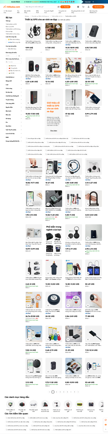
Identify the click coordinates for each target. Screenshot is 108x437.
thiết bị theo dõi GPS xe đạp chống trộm (88, 146)
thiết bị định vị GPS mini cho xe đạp (77, 154)
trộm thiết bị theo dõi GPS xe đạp (54, 154)
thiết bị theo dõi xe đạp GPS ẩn (88, 422)
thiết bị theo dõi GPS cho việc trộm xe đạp (17, 422)
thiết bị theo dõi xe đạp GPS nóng (56, 142)
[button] (58, 7)
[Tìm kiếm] (65, 6)
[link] (105, 420)
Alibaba (27, 16)
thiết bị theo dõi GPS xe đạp (34, 154)
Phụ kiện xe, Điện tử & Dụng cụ (40, 16)
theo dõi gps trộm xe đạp (33, 138)
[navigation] (14, 204)
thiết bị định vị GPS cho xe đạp (54, 150)
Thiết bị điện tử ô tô (57, 16)
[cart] (83, 7)
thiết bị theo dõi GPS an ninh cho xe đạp (17, 426)
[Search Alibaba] (41, 7)
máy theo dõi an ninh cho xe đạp (86, 426)
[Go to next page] (78, 392)
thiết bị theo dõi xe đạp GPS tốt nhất (76, 150)
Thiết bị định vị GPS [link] (70, 16)
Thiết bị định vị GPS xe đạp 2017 (62, 429)
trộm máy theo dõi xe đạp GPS (59, 418)
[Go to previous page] (49, 392)
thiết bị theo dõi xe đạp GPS (34, 150)
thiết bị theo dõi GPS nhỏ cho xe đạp (63, 146)
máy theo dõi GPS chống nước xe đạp (63, 426)
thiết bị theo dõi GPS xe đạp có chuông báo (38, 146)
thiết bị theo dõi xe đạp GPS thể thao (66, 422)
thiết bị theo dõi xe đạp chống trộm (42, 422)
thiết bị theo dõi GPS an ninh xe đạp (79, 142)
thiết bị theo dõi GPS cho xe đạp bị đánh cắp (56, 138)
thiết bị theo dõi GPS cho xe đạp (81, 138)
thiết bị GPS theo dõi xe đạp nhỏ (40, 426)
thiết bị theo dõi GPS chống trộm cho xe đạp (84, 418)
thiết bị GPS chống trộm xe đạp (35, 142)
